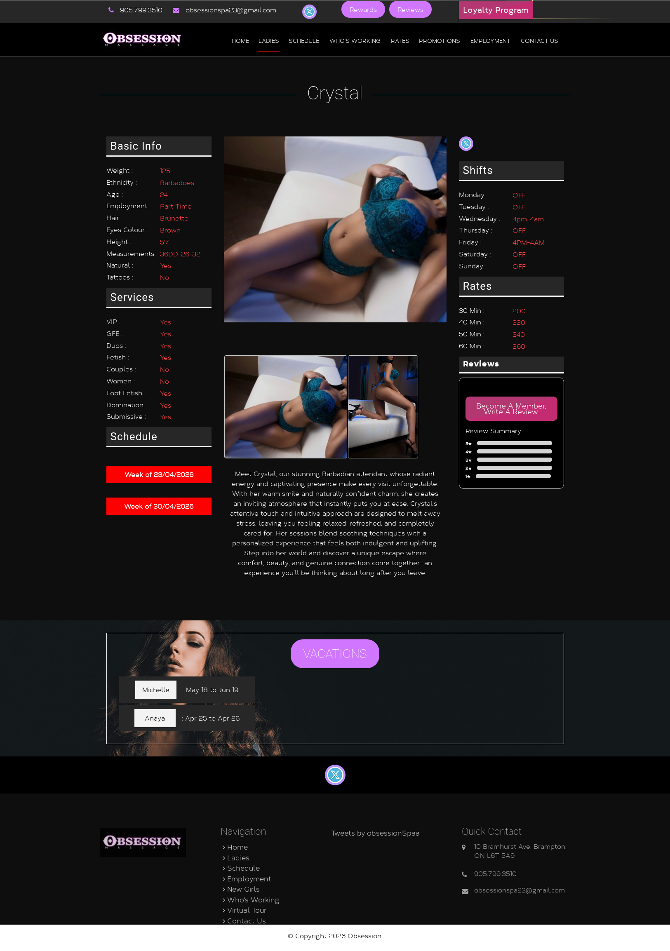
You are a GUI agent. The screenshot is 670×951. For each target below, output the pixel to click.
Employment (490, 40)
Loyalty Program (496, 10)
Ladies (269, 40)
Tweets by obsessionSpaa (375, 875)
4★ (512, 452)
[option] (286, 394)
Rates (400, 40)
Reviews (410, 9)
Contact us (539, 40)
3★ (512, 460)
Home (240, 40)
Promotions (439, 40)
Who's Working (355, 40)
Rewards (363, 9)
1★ (511, 476)
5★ (512, 443)
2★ (512, 468)
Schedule (304, 40)
